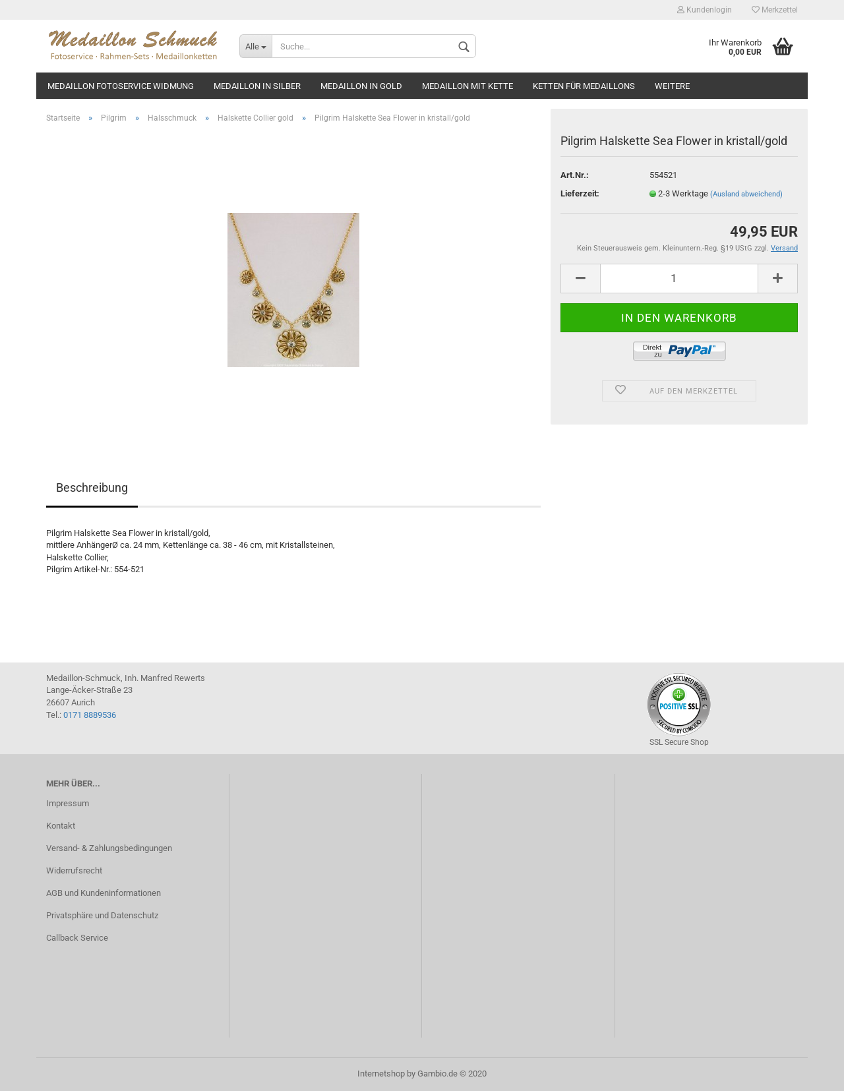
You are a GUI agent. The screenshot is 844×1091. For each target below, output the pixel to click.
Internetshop (381, 1073)
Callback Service (77, 938)
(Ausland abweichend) (746, 194)
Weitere (672, 86)
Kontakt (60, 826)
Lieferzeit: (579, 193)
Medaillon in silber (257, 86)
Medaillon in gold (361, 86)
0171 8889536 (89, 715)
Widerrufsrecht (74, 870)
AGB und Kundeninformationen (103, 893)
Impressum (67, 803)
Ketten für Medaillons (584, 86)
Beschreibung (92, 487)
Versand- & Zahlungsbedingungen (109, 848)
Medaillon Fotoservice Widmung (120, 86)
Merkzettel (775, 10)
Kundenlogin (704, 10)
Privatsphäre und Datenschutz (102, 915)
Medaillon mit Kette (467, 86)
